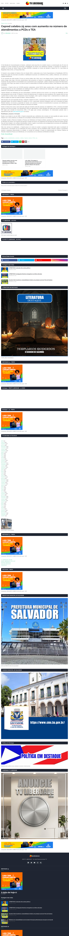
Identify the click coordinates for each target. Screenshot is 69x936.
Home (2, 3)
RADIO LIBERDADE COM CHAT (8, 561)
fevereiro (3, 443)
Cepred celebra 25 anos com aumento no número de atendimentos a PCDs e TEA (9, 162)
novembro (3, 447)
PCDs (34, 138)
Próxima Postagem (62, 190)
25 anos (10, 23)
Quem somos (12, 3)
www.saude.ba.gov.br (18, 111)
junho (2, 454)
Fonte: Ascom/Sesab (6, 134)
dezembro (3, 446)
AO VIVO (6, 3)
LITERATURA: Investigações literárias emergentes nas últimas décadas (25, 274)
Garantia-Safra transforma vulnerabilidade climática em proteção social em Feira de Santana (30, 280)
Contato (18, 3)
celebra (22, 138)
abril (2, 440)
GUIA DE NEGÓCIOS (6, 564)
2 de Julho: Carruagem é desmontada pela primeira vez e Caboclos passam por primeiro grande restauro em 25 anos (33, 162)
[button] (3, 8)
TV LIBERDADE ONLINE (6, 559)
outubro (3, 449)
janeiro (2, 445)
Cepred (26, 138)
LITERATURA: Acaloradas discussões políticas (19, 268)
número (30, 138)
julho (2, 453)
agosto (2, 452)
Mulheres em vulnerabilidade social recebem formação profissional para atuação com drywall (31, 919)
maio (2, 456)
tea (36, 138)
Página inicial (4, 23)
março (2, 442)
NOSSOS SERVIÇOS (6, 562)
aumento (17, 138)
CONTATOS (4, 565)
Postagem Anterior (6, 190)
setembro (3, 450)
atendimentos (11, 138)
